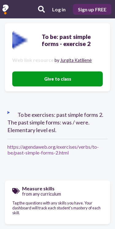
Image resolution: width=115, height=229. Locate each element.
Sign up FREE (92, 9)
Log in (59, 9)
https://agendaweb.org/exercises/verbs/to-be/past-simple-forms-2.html (53, 149)
